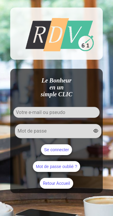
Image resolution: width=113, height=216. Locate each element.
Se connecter (56, 149)
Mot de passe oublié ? (56, 166)
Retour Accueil (56, 183)
